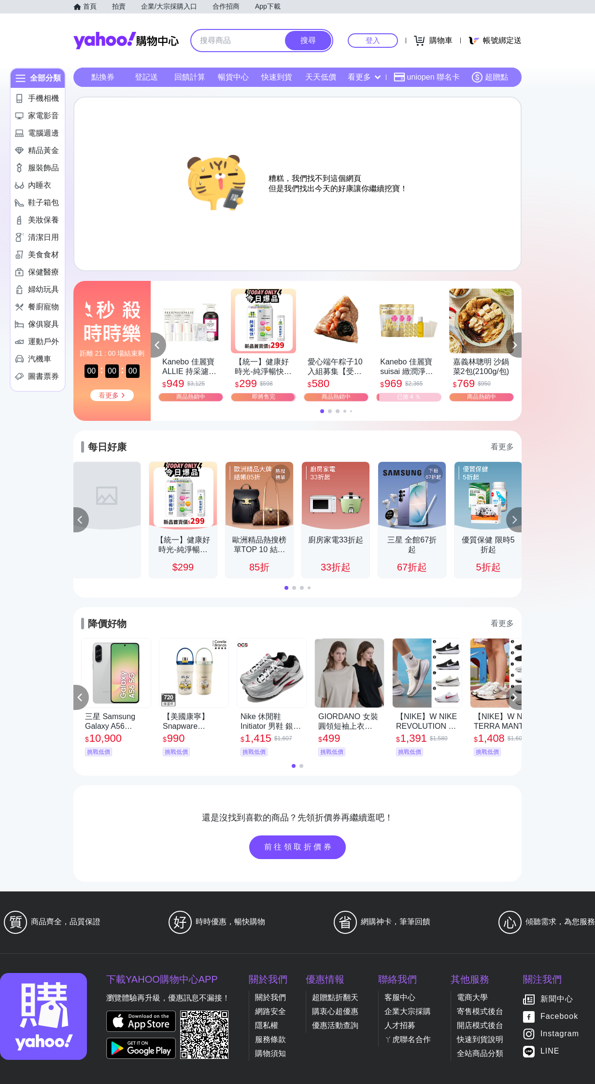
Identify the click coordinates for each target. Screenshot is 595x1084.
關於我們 (270, 997)
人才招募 (399, 1025)
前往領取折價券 (299, 847)
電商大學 (472, 997)
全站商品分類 (480, 1053)
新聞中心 (556, 999)
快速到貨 (276, 77)
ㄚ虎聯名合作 (407, 1039)
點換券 (102, 77)
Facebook (559, 1017)
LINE (550, 1051)
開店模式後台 (480, 1025)
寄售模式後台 (480, 1011)
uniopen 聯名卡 (427, 77)
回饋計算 (189, 77)
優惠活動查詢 (335, 1025)
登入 (373, 40)
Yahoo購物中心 (126, 40)
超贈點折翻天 (335, 997)
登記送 (146, 77)
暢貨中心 (233, 77)
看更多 (364, 77)
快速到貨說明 (480, 1039)
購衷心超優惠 (335, 1011)
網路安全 (270, 1011)
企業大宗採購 (407, 1011)
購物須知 (270, 1053)
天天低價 (320, 77)
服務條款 (270, 1039)
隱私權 (266, 1025)
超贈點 (489, 77)
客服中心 (399, 997)
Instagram (559, 1034)
